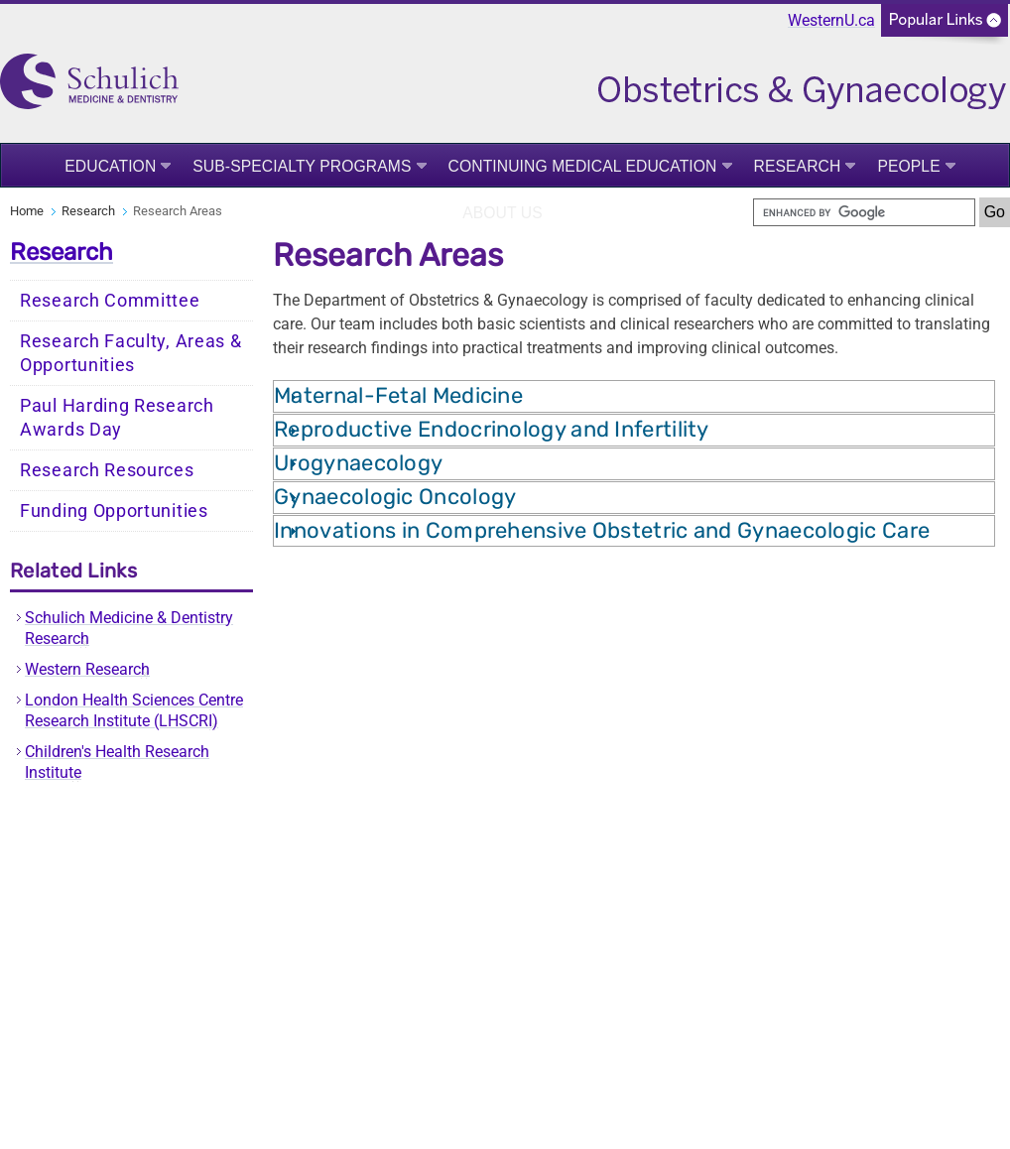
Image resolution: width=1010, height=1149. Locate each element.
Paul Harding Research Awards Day (117, 418)
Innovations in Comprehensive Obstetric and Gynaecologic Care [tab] (602, 530)
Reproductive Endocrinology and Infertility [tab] (491, 429)
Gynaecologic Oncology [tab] (395, 496)
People (908, 166)
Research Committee (110, 301)
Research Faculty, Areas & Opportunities (131, 353)
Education (110, 166)
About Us (502, 212)
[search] (864, 212)
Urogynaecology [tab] (358, 462)
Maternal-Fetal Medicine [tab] (398, 395)
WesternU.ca (831, 20)
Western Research (87, 669)
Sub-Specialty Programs (301, 166)
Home (27, 210)
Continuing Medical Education (582, 166)
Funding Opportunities (114, 511)
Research (797, 166)
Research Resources (107, 470)
